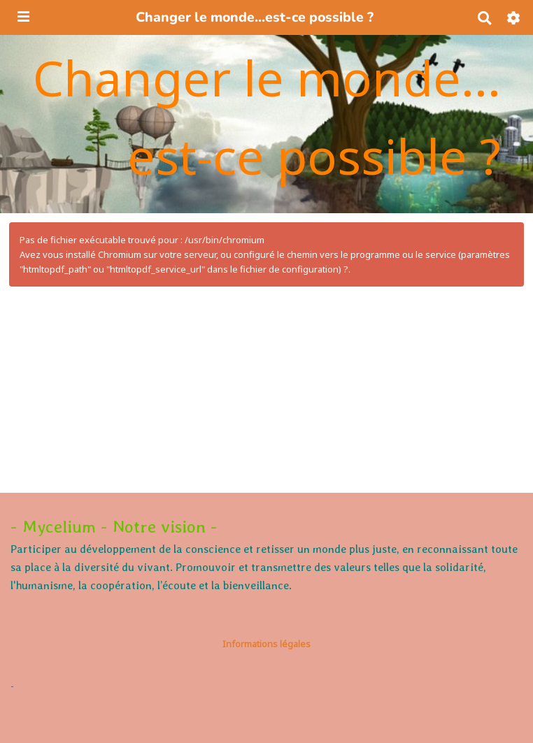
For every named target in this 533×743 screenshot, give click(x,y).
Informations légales (266, 643)
